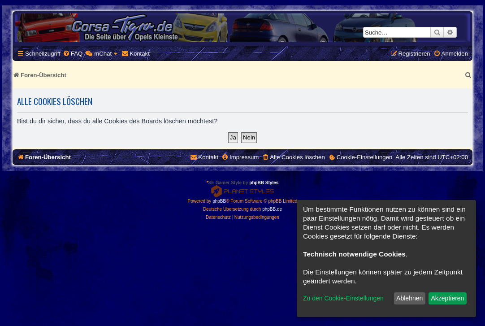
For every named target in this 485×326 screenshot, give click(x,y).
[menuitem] (72, 53)
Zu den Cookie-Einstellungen (343, 298)
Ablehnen (409, 298)
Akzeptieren (447, 298)
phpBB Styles (263, 182)
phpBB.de (272, 209)
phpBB (219, 201)
